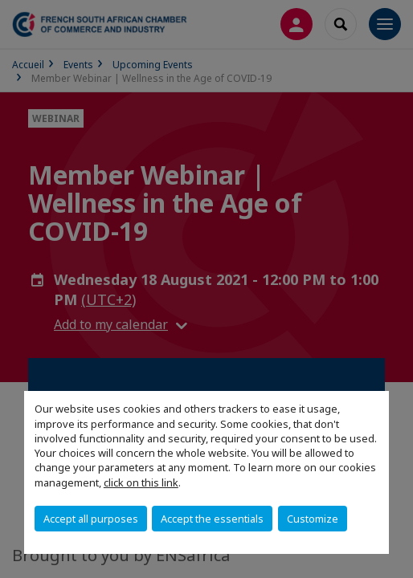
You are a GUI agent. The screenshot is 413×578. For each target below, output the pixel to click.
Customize (312, 518)
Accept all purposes (90, 518)
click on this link (141, 482)
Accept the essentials (212, 518)
